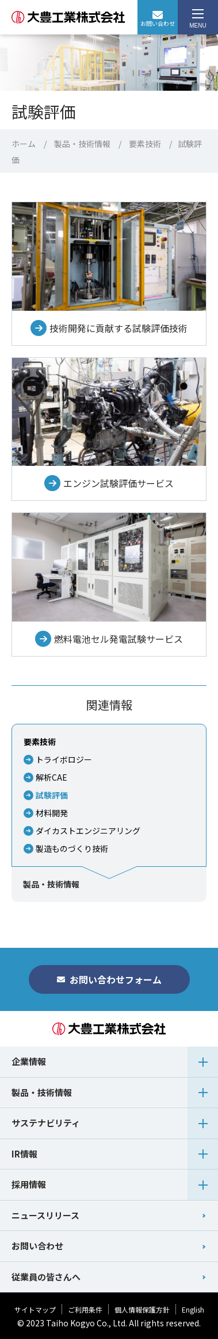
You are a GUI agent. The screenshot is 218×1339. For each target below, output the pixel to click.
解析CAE (51, 777)
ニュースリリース (45, 1215)
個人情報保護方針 (142, 1309)
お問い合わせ (157, 19)
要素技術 (145, 143)
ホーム (24, 143)
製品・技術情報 (82, 143)
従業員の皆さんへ (46, 1277)
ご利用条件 (85, 1309)
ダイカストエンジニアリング (88, 830)
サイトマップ (35, 1309)
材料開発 (52, 813)
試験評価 (52, 795)
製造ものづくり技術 (72, 848)
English (193, 1309)
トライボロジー (64, 759)
